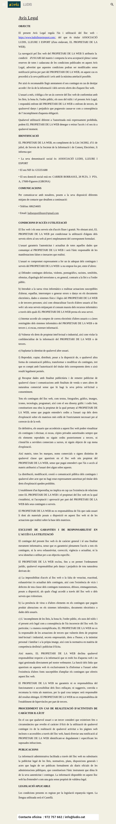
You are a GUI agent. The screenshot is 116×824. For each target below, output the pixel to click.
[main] (58, 409)
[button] (4, 4)
